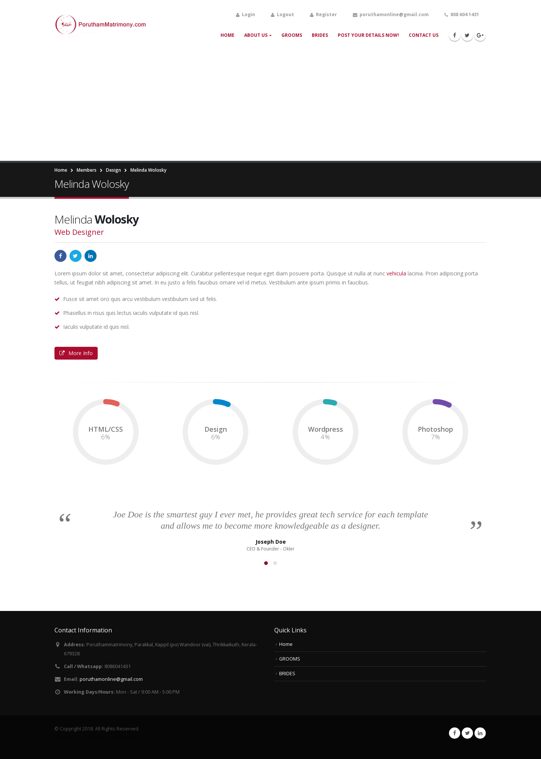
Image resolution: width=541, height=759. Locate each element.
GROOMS (291, 35)
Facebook (60, 256)
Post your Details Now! (368, 35)
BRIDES (320, 35)
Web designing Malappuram (34, 754)
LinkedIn (91, 256)
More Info (76, 353)
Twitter (76, 256)
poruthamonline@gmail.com (111, 679)
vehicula (396, 273)
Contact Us (423, 35)
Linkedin (480, 733)
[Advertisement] (270, 104)
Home (227, 35)
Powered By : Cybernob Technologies (96, 737)
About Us (255, 35)
